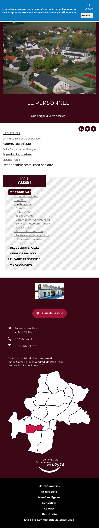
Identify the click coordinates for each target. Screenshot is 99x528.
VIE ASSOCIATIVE (21, 264)
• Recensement (23, 243)
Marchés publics (49, 486)
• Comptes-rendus (25, 208)
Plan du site (49, 514)
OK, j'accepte (88, 5)
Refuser (86, 14)
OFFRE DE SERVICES (23, 253)
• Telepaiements (24, 215)
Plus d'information (67, 11)
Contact (49, 508)
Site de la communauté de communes (49, 519)
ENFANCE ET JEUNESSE (25, 259)
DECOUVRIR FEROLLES (24, 247)
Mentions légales (49, 497)
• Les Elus (20, 200)
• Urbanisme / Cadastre (28, 239)
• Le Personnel (23, 204)
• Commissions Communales (32, 219)
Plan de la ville (52, 313)
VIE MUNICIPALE (20, 192)
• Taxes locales (23, 227)
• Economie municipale (28, 231)
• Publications (22, 212)
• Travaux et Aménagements (31, 235)
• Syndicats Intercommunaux (32, 223)
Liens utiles (49, 503)
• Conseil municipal (26, 196)
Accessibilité (49, 491)
